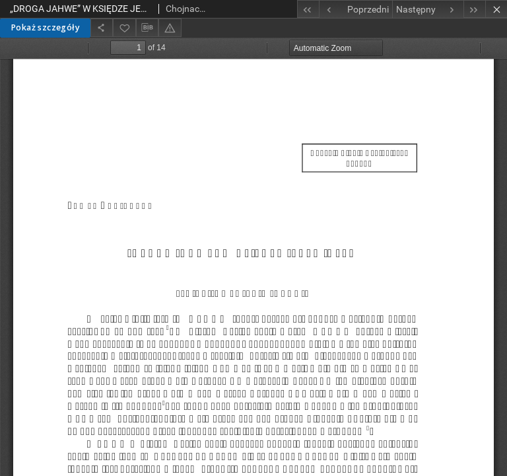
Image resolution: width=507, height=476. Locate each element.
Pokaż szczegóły (45, 27)
